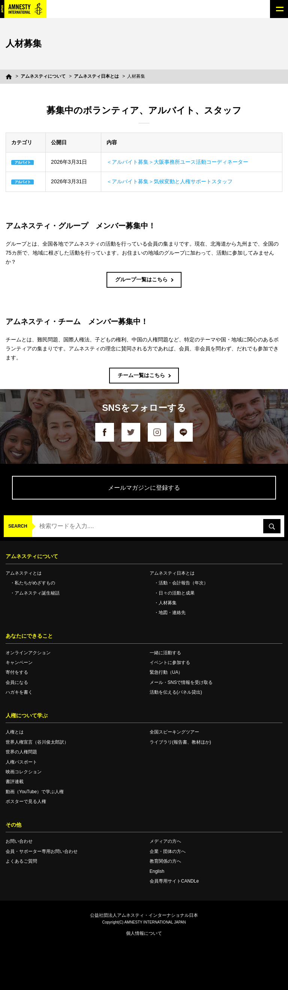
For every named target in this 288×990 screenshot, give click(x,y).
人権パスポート (21, 762)
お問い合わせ (19, 841)
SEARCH (17, 526)
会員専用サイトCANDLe (174, 881)
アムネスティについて (43, 76)
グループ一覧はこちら (141, 279)
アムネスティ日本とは (96, 76)
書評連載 (15, 781)
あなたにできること (29, 636)
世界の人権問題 (21, 752)
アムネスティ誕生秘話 (37, 593)
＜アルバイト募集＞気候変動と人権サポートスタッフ (169, 181)
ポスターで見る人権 (26, 801)
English (157, 871)
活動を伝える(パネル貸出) (176, 692)
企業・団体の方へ (168, 851)
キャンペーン (19, 662)
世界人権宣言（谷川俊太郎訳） (37, 742)
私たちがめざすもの (35, 583)
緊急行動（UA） (166, 672)
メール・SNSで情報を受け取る (181, 682)
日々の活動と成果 (177, 593)
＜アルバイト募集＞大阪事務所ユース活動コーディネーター (177, 162)
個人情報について (144, 933)
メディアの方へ (165, 841)
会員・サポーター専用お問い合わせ (42, 851)
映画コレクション (24, 771)
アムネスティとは (24, 573)
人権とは (15, 732)
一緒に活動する (165, 652)
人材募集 (168, 602)
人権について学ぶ (27, 715)
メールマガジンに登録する (144, 487)
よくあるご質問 (21, 861)
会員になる (17, 682)
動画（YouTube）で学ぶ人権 (35, 791)
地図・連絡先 (172, 612)
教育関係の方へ (165, 861)
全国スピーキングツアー (174, 732)
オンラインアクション (28, 652)
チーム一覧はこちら (141, 375)
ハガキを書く (19, 692)
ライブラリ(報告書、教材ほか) (180, 742)
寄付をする (17, 672)
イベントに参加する (170, 662)
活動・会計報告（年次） (183, 583)
